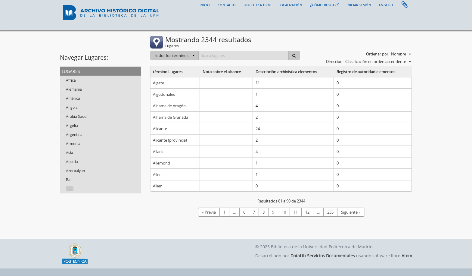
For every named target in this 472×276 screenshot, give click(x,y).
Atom (407, 256)
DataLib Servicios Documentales (322, 256)
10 (284, 212)
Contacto (227, 4)
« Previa (209, 212)
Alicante (160, 128)
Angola (72, 107)
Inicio (205, 4)
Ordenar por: (377, 54)
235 (330, 212)
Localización (290, 4)
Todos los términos (174, 55)
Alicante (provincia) (170, 140)
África (71, 80)
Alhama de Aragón (169, 105)
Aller (157, 174)
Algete (158, 83)
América (73, 98)
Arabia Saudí (76, 116)
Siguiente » (350, 212)
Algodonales (164, 94)
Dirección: (334, 61)
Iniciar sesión (358, 4)
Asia (69, 152)
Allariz (158, 151)
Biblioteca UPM (257, 4)
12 (307, 212)
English (386, 4)
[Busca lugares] (243, 55)
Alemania (74, 89)
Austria (72, 161)
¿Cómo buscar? (324, 4)
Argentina (74, 134)
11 (295, 212)
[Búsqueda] (294, 55)
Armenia (73, 143)
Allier (157, 186)
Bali (69, 179)
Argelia (72, 125)
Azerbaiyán (75, 170)
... (69, 188)
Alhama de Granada (170, 117)
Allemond (161, 163)
